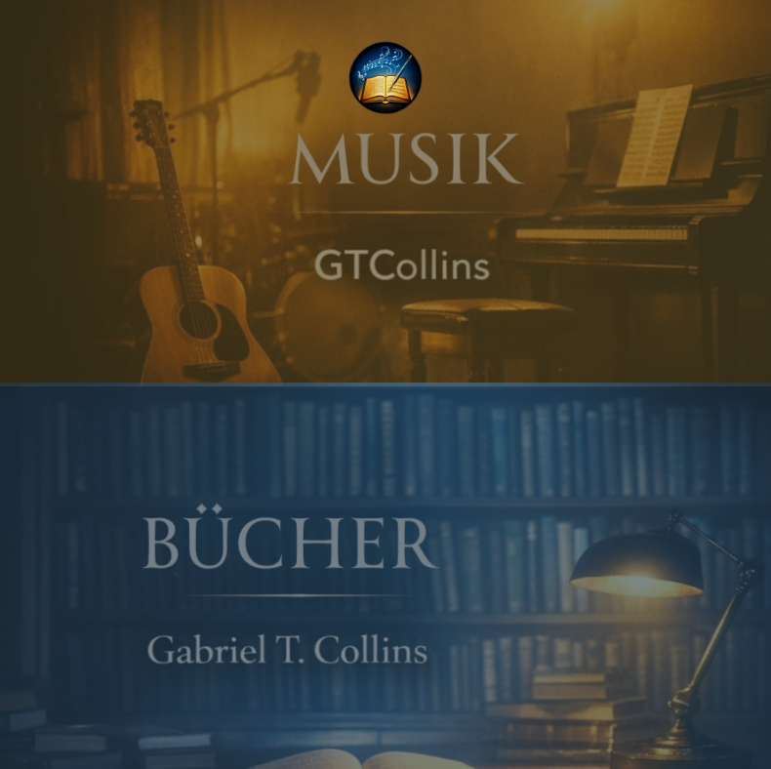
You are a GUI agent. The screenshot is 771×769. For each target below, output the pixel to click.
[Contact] (428, 734)
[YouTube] (385, 734)
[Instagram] (342, 734)
